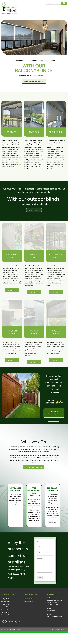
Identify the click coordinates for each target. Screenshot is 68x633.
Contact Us (58, 631)
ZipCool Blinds (5, 616)
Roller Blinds (4, 611)
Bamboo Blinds (5, 603)
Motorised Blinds (6, 608)
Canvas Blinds (5, 606)
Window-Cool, (15, 162)
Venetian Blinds (5, 614)
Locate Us (64, 631)
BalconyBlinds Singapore (15, 631)
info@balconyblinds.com (54, 618)
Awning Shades (5, 600)
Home (52, 631)
